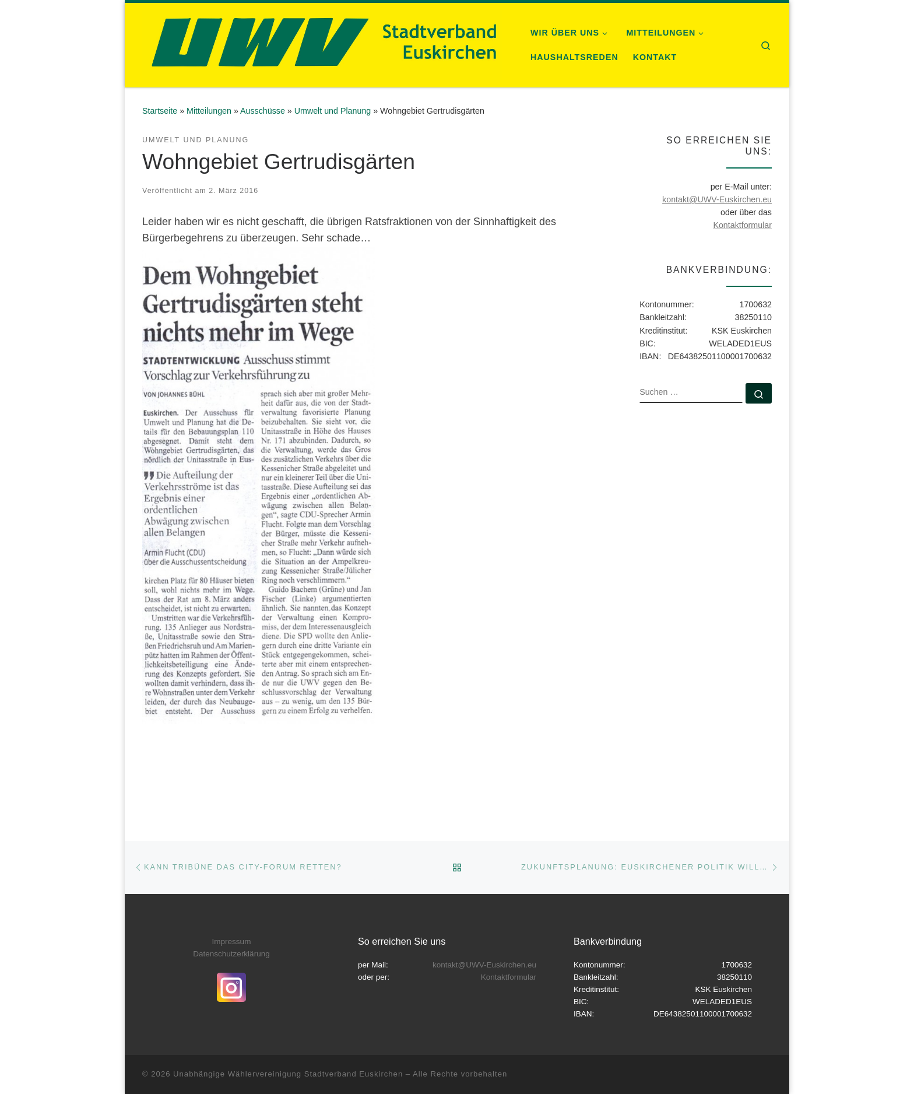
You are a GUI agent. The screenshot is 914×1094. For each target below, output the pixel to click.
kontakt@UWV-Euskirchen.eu (717, 199)
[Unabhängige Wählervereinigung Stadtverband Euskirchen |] (322, 43)
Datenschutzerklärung (231, 953)
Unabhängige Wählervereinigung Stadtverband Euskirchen (288, 1074)
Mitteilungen (209, 110)
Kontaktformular (742, 225)
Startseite (159, 110)
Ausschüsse (262, 110)
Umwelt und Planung (332, 110)
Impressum (231, 941)
